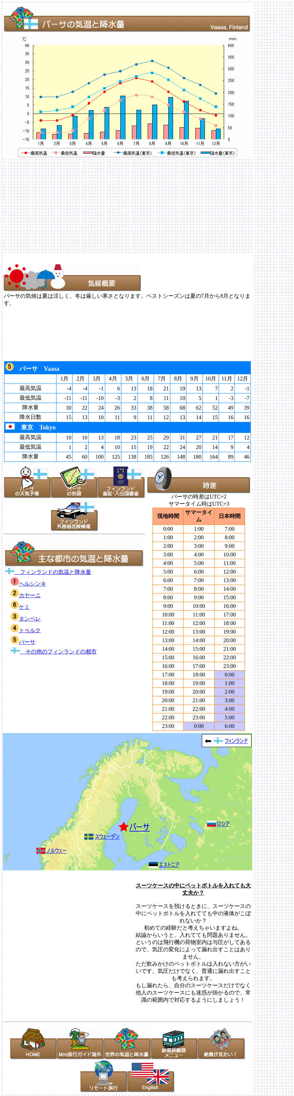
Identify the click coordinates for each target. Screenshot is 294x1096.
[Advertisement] (147, 206)
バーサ (23, 642)
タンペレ (26, 619)
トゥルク (26, 630)
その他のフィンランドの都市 (54, 652)
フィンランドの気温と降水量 (48, 572)
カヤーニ (26, 595)
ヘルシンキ (28, 584)
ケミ (20, 607)
